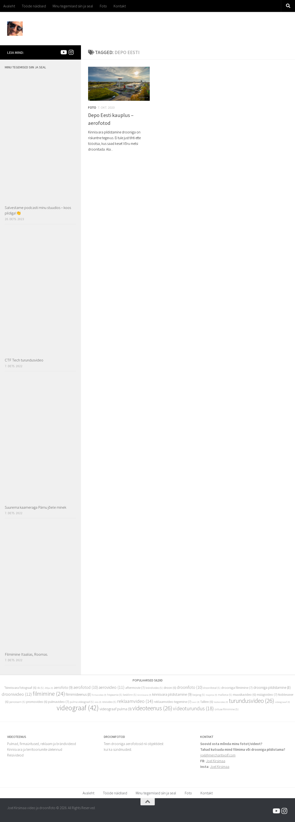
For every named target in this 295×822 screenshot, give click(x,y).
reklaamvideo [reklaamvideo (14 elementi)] (135, 701)
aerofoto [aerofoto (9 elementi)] (63, 687)
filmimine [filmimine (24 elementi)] (49, 693)
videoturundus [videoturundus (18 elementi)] (193, 708)
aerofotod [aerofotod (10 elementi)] (85, 687)
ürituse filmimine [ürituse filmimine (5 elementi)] (227, 709)
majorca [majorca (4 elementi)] (211, 694)
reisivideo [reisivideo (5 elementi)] (109, 702)
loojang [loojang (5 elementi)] (198, 694)
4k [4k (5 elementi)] (40, 688)
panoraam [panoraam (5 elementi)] (17, 702)
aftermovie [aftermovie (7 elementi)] (135, 687)
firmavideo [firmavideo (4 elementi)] (99, 694)
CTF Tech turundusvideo (24, 360)
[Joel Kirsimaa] (63, 52)
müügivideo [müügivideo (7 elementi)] (267, 694)
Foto (103, 6)
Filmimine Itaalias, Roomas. (26, 654)
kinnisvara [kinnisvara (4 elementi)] (144, 694)
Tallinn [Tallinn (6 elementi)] (206, 702)
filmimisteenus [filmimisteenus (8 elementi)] (78, 694)
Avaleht (9, 6)
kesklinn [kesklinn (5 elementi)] (130, 694)
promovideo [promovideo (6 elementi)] (36, 702)
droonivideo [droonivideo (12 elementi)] (17, 694)
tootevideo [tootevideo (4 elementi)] (221, 702)
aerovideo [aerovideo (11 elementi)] (112, 687)
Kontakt (120, 6)
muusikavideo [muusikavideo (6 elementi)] (244, 695)
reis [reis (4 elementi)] (98, 702)
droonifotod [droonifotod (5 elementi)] (211, 688)
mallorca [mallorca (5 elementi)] (225, 694)
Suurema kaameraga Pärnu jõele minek (35, 507)
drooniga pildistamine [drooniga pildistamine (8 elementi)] (272, 687)
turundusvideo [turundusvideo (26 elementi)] (251, 701)
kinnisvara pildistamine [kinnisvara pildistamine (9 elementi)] (172, 694)
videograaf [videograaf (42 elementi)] (78, 707)
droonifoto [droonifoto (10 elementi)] (189, 687)
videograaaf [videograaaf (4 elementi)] (282, 702)
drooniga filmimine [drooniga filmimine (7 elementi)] (237, 687)
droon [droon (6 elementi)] (170, 688)
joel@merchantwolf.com (217, 755)
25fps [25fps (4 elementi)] (49, 688)
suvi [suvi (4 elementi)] (196, 702)
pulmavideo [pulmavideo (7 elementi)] (58, 702)
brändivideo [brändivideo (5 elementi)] (154, 688)
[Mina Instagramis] (71, 52)
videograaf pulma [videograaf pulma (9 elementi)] (116, 708)
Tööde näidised (34, 6)
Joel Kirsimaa (215, 761)
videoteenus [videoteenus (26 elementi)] (152, 708)
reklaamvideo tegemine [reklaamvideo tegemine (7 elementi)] (172, 702)
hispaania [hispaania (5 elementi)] (114, 694)
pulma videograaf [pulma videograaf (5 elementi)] (82, 702)
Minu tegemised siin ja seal (73, 6)
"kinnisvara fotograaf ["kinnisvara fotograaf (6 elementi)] (20, 688)
